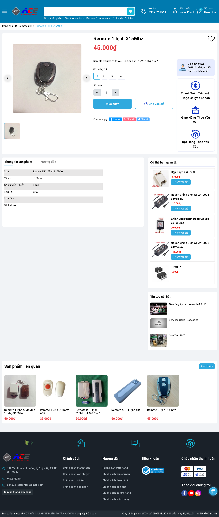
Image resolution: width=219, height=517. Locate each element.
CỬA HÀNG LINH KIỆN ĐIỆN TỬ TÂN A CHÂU (49, 513)
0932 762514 (14, 478)
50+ (122, 76)
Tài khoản (187, 10)
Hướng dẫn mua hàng (115, 468)
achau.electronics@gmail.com (25, 484)
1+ (96, 76)
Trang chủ (7, 26)
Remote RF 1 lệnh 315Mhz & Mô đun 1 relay (88, 413)
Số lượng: (98, 85)
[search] (130, 11)
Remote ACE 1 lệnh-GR (125, 410)
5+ (104, 76)
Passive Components (98, 18)
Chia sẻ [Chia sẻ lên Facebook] (115, 119)
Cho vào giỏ (156, 104)
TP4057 (176, 267)
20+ (113, 76)
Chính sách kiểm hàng (115, 499)
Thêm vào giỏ (180, 182)
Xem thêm (207, 366)
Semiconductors (74, 18)
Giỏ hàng (208, 10)
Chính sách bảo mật (114, 486)
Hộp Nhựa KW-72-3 (183, 172)
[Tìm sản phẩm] (89, 11)
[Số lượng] (106, 92)
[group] (47, 78)
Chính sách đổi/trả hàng (116, 493)
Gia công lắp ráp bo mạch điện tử (187, 304)
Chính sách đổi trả (74, 480)
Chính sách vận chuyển (76, 474)
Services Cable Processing (183, 320)
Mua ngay (112, 104)
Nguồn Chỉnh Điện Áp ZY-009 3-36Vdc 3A (190, 196)
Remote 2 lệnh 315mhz (161, 410)
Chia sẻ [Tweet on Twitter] (142, 119)
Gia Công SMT (177, 335)
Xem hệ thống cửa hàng (17, 492)
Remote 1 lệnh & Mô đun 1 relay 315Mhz (19, 411)
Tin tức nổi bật (160, 296)
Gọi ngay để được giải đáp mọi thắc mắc (199, 67)
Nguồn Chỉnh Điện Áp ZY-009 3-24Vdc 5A (190, 245)
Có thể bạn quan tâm (164, 162)
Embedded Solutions (124, 18)
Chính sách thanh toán (76, 468)
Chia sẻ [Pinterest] (129, 119)
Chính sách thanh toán (115, 480)
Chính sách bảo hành (75, 486)
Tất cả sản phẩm (53, 18)
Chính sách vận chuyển (116, 474)
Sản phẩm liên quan (22, 366)
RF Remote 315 (23, 26)
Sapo (93, 513)
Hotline (157, 10)
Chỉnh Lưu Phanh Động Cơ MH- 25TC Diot (190, 221)
